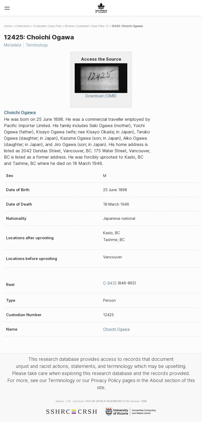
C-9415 (110, 283)
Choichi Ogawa (20, 112)
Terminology (37, 45)
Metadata (12, 45)
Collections (22, 26)
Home (8, 26)
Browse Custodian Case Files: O (86, 26)
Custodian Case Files (47, 26)
